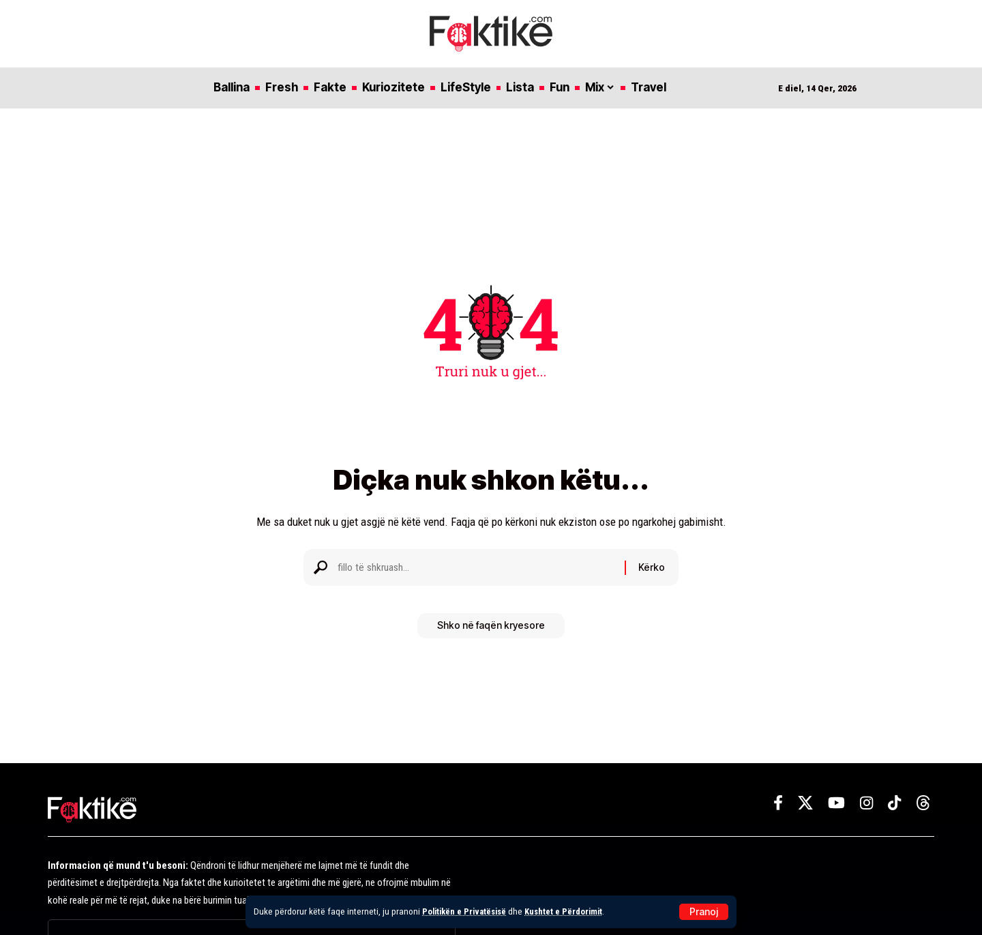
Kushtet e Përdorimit (571, 911)
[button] (703, 912)
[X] (805, 803)
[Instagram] (866, 803)
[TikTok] (894, 803)
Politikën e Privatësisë (467, 911)
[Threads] (923, 803)
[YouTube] (836, 803)
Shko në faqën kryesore (491, 630)
